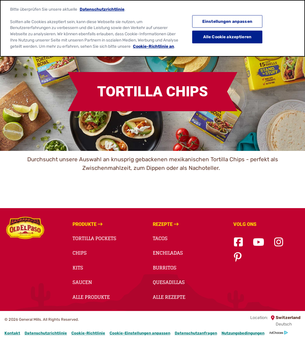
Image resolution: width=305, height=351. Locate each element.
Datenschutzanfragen (196, 333)
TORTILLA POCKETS (94, 238)
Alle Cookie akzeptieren (227, 33)
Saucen (82, 282)
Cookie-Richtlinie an (153, 43)
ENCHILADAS (168, 253)
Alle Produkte (91, 297)
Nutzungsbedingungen (242, 333)
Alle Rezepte (169, 297)
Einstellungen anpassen (227, 18)
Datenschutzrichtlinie (46, 333)
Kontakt (12, 333)
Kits (78, 268)
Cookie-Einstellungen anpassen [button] (140, 333)
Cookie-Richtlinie (88, 333)
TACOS (160, 238)
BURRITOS (164, 268)
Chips (80, 253)
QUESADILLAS (169, 282)
